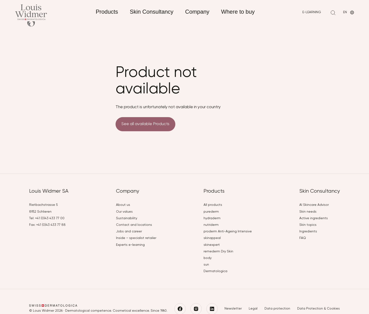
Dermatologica (215, 271)
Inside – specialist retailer (136, 238)
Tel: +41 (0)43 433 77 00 (46, 218)
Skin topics (308, 225)
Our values (124, 211)
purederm (211, 211)
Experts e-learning (130, 244)
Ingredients (308, 231)
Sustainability (126, 218)
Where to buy (238, 11)
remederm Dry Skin (218, 251)
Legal (253, 308)
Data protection (277, 308)
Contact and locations (134, 225)
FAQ (302, 238)
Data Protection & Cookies (318, 308)
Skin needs (308, 211)
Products (107, 11)
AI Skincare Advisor (314, 205)
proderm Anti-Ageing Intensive (228, 231)
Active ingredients (313, 218)
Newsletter (233, 308)
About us (123, 205)
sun (206, 264)
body (208, 258)
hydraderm (212, 218)
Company (197, 11)
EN (349, 13)
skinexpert (212, 244)
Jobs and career (129, 231)
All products (213, 205)
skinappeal (212, 238)
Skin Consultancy (151, 11)
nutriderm (211, 225)
